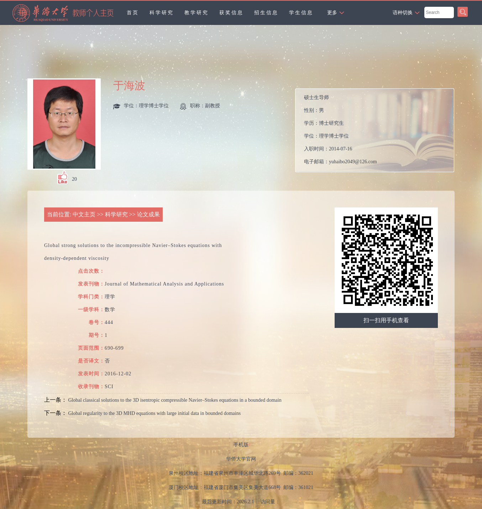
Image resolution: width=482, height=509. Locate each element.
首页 (133, 12)
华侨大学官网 (241, 459)
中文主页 (84, 214)
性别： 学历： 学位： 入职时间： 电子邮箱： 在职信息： (377, 130)
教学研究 (196, 12)
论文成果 (148, 214)
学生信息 (301, 12)
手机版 (241, 444)
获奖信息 (231, 12)
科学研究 (162, 12)
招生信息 (266, 12)
